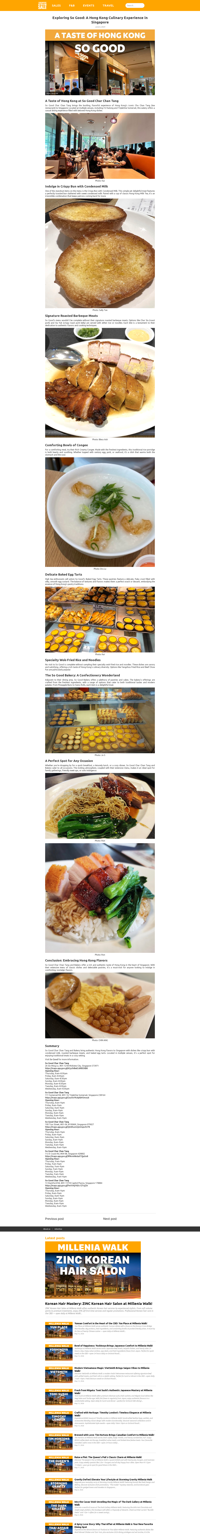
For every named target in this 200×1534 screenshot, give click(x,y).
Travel (108, 5)
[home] (42, 5)
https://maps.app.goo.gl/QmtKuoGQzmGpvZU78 (67, 1127)
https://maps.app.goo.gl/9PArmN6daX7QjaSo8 (66, 1156)
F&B (72, 5)
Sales (56, 5)
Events (88, 5)
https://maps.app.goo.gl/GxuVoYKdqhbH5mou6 (67, 1097)
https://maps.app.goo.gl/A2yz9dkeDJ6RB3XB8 (66, 1068)
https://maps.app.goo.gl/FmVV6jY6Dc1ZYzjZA (66, 1185)
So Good (54, 1059)
